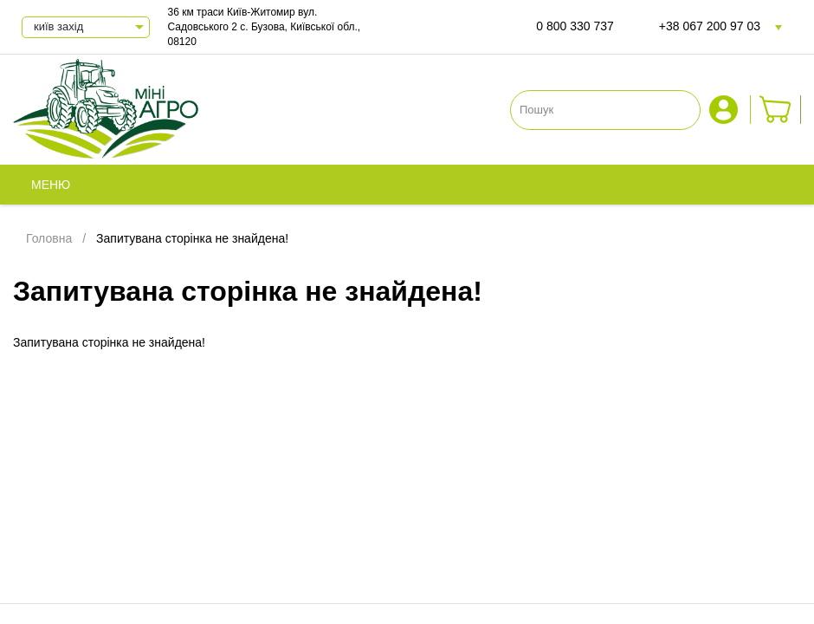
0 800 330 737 (575, 26)
